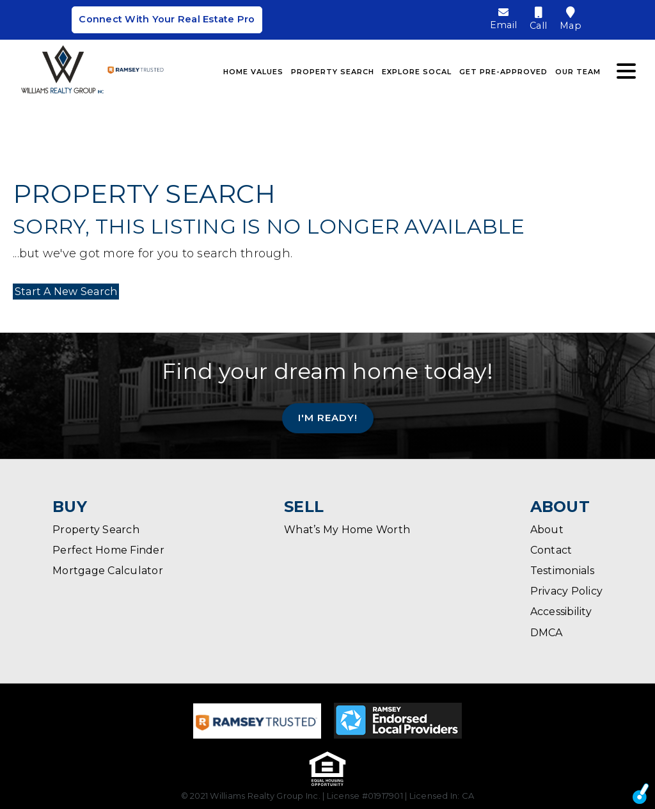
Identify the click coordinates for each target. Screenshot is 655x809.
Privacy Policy (566, 591)
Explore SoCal (417, 69)
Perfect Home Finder (108, 550)
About (547, 530)
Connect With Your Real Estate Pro (167, 21)
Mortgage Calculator (107, 571)
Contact (551, 550)
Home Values (253, 69)
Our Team (578, 69)
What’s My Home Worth (347, 530)
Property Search (332, 69)
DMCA (546, 633)
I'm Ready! (328, 418)
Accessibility (561, 611)
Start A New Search (64, 291)
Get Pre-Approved (503, 69)
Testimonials (562, 571)
